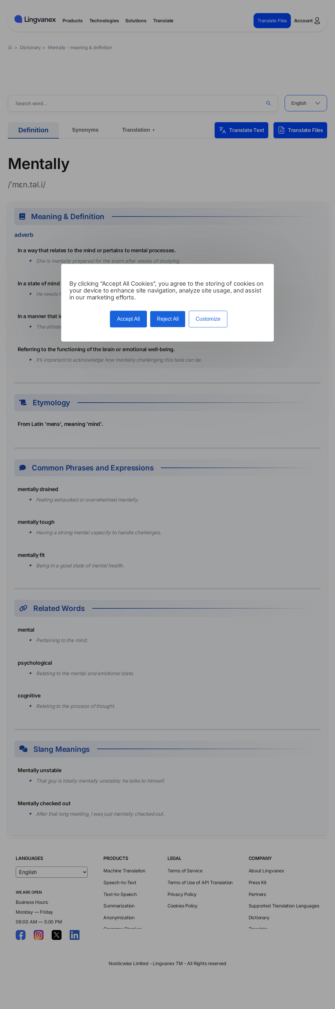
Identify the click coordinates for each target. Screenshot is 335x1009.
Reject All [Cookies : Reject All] (168, 319)
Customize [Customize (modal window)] (208, 319)
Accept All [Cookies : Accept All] (128, 319)
